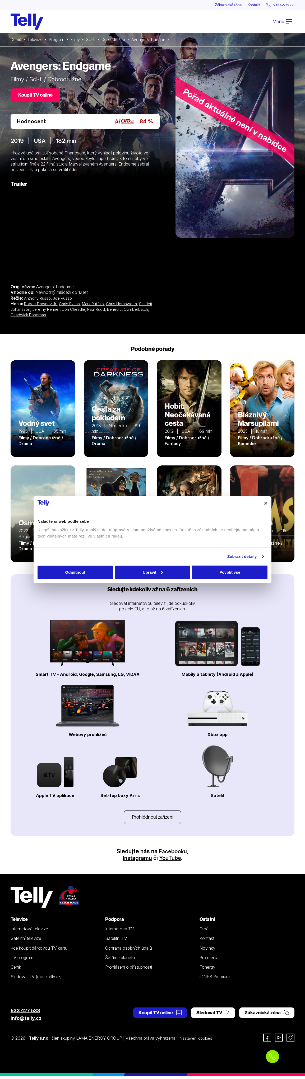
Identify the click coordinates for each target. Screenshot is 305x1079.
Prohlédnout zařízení (152, 820)
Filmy (78, 40)
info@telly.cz (26, 1021)
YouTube (170, 861)
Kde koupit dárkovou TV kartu (39, 951)
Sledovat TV (213, 1016)
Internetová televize (29, 932)
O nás (205, 932)
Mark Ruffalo (98, 305)
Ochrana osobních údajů (128, 951)
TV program (22, 960)
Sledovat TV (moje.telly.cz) (36, 980)
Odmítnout (75, 572)
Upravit (153, 572)
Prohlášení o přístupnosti (128, 970)
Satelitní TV (116, 941)
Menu (282, 22)
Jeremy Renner (64, 311)
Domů (16, 40)
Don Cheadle (93, 311)
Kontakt (247, 5)
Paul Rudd (117, 311)
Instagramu (137, 861)
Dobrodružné (118, 40)
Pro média (209, 960)
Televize (36, 40)
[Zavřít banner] (265, 503)
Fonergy (207, 970)
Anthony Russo (38, 300)
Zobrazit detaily (242, 556)
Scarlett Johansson (29, 311)
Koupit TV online (37, 96)
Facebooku (173, 854)
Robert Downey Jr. (42, 305)
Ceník (16, 970)
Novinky (207, 951)
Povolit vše (229, 572)
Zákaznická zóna (218, 5)
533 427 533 (25, 1013)
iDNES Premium (215, 980)
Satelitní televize (26, 941)
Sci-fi (95, 40)
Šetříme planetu (120, 960)
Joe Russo (66, 300)
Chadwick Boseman (57, 316)
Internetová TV (119, 932)
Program (59, 40)
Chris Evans (73, 305)
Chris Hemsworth (129, 305)
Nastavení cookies (197, 1041)
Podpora (114, 923)
